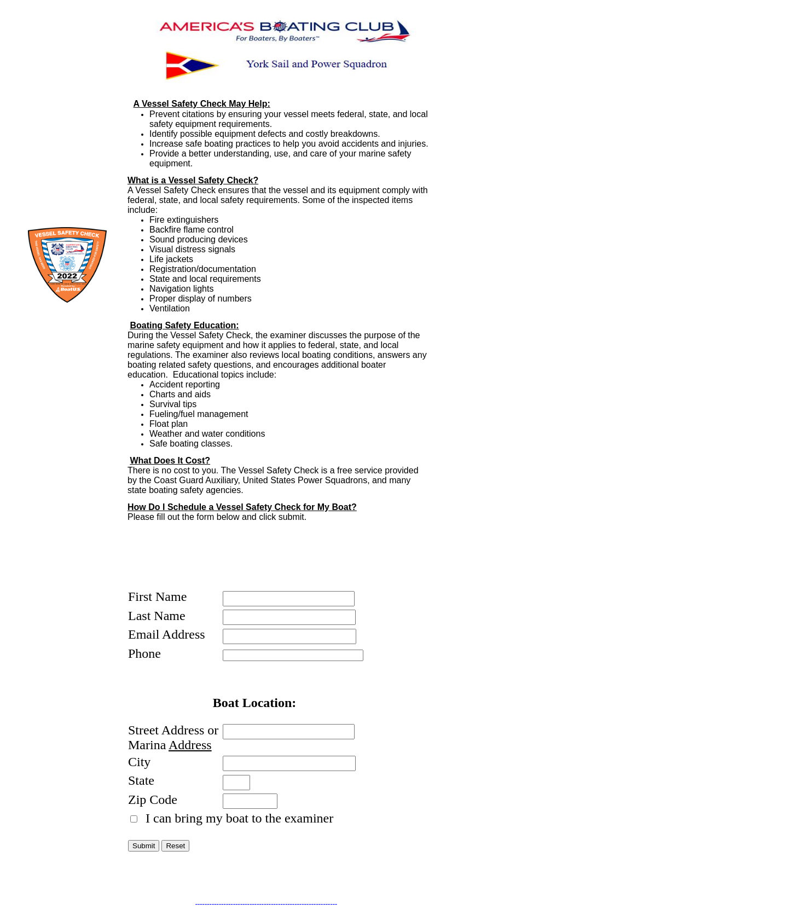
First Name (157, 596)
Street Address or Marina (173, 737)
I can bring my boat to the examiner (237, 818)
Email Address (166, 634)
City (139, 762)
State (141, 780)
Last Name (157, 616)
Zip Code (152, 799)
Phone (144, 653)
